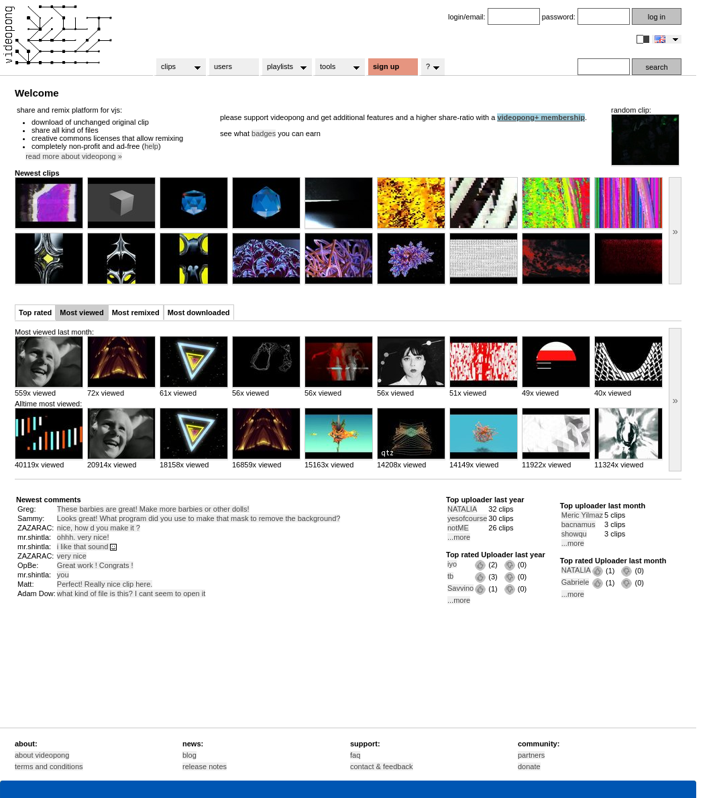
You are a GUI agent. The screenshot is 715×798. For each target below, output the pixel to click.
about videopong (42, 755)
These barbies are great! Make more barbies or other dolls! (153, 509)
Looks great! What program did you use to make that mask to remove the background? (199, 518)
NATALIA (462, 509)
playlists (283, 67)
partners (531, 755)
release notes (204, 766)
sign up (386, 66)
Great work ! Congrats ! (95, 565)
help (151, 146)
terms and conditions (49, 766)
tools (336, 67)
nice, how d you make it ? (98, 528)
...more (458, 537)
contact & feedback (381, 766)
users (223, 66)
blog (189, 755)
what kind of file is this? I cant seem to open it (131, 593)
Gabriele (575, 582)
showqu (574, 534)
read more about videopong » (73, 156)
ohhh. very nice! (83, 537)
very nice (72, 556)
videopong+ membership (541, 117)
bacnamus (578, 524)
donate (529, 766)
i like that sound (87, 547)
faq (355, 755)
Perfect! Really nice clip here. (104, 584)
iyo (452, 564)
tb (450, 576)
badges (264, 133)
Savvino (460, 588)
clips (177, 67)
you (63, 575)
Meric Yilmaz (582, 515)
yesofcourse (467, 518)
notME (458, 528)
